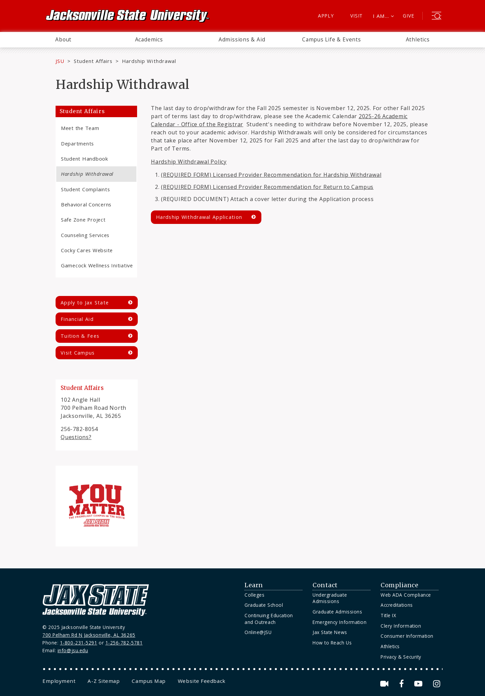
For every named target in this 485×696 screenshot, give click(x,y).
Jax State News (330, 632)
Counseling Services (85, 235)
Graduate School (264, 605)
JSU (60, 61)
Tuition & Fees (80, 336)
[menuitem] (63, 39)
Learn (254, 585)
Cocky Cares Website (87, 250)
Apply (326, 15)
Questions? (76, 437)
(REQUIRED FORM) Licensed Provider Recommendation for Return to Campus (267, 187)
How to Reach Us (332, 642)
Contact (325, 585)
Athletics (418, 39)
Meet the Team (80, 128)
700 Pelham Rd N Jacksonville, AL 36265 (88, 635)
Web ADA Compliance (406, 595)
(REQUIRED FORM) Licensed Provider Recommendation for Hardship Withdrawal (271, 174)
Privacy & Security (401, 657)
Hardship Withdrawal (87, 173)
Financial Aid (77, 319)
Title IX (388, 615)
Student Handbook (84, 158)
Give (408, 15)
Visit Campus (78, 353)
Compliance (399, 585)
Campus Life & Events (331, 39)
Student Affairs (93, 61)
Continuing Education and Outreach (269, 618)
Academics (149, 39)
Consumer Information (407, 636)
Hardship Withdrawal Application (199, 217)
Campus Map (148, 680)
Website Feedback (202, 680)
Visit (356, 15)
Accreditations (397, 605)
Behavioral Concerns (86, 204)
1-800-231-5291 (78, 642)
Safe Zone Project (83, 219)
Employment (58, 680)
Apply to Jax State (85, 302)
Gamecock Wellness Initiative (97, 265)
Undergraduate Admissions (330, 598)
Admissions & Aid (242, 39)
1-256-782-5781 (124, 642)
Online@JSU (258, 632)
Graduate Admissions (337, 611)
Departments (77, 143)
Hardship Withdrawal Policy (189, 161)
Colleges (254, 595)
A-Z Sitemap (104, 680)
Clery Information (401, 626)
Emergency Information (339, 622)
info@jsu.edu (73, 650)
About (63, 39)
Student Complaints (85, 189)
